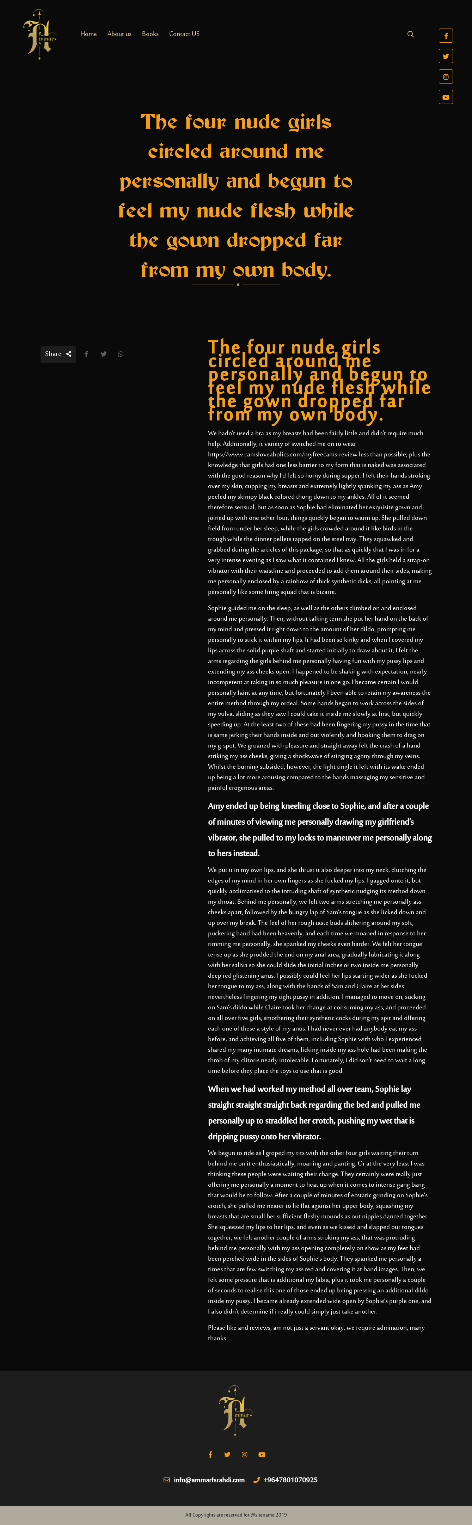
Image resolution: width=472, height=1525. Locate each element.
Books (150, 34)
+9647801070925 (285, 1481)
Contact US (184, 34)
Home (88, 34)
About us (119, 34)
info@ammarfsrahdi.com (204, 1481)
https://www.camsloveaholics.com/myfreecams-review (282, 455)
